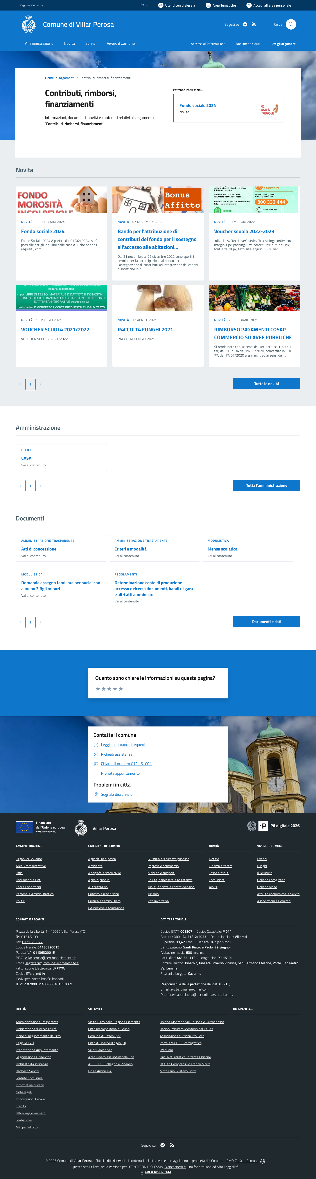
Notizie (214, 858)
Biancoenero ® (175, 1166)
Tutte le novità (266, 384)
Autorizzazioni (98, 887)
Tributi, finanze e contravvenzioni (171, 887)
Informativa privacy (30, 1085)
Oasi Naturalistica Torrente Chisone (185, 1057)
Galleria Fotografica (271, 879)
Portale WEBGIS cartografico (180, 1043)
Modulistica (218, 540)
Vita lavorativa (158, 901)
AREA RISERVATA (155, 1172)
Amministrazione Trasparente (37, 1022)
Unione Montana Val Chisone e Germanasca (192, 1022)
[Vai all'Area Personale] (268, 5)
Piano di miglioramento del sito (38, 1036)
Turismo (153, 894)
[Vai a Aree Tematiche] (220, 5)
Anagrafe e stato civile (104, 872)
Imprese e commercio (163, 865)
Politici (20, 901)
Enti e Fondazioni (28, 887)
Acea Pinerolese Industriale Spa (111, 1057)
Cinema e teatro (220, 865)
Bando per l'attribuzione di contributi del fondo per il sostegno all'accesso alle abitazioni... (157, 239)
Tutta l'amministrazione (266, 485)
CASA (26, 458)
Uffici (26, 449)
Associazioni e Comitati (274, 901)
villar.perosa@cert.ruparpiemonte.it (50, 957)
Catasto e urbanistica (103, 894)
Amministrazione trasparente (48, 540)
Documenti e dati (266, 622)
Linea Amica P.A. (100, 1071)
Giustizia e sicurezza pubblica (168, 858)
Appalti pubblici (99, 879)
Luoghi (262, 865)
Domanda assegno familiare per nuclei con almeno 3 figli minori (60, 585)
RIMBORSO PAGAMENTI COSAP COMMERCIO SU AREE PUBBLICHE (253, 333)
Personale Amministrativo (35, 894)
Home (49, 77)
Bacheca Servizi (27, 1071)
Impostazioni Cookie (30, 1099)
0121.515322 (32, 942)
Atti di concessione (38, 548)
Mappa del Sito (27, 1127)
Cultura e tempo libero (104, 901)
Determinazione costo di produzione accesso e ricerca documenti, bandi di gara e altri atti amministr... (154, 588)
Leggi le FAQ (25, 1043)
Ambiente (95, 865)
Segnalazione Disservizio (33, 1057)
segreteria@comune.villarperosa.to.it (52, 963)
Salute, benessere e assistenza (170, 879)
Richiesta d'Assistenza (32, 1064)
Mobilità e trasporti (161, 872)
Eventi (262, 858)
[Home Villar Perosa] (67, 24)
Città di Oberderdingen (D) (107, 1043)
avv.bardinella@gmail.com (189, 989)
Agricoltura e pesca (102, 858)
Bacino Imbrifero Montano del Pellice (186, 1029)
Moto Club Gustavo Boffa (178, 1071)
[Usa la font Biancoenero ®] (176, 5)
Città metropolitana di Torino (108, 1029)
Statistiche (24, 1120)
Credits (21, 1106)
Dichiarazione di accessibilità (36, 1029)
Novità (27, 221)
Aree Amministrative (31, 865)
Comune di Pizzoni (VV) (104, 1036)
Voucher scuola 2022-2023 (244, 231)
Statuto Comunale (29, 1078)
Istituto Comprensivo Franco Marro (185, 1064)
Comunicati (217, 879)
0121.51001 (30, 936)
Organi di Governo (29, 858)
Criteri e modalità (131, 548)
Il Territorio (264, 872)
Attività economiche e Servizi (278, 894)
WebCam (166, 1050)
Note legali (24, 1092)
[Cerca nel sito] (291, 24)
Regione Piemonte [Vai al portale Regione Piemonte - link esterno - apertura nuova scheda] (31, 5)
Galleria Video (267, 887)
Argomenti (67, 77)
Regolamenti (126, 574)
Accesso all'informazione (208, 43)
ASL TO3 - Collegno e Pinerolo (110, 1064)
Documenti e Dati (28, 879)
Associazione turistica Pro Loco (182, 1036)
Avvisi (213, 887)
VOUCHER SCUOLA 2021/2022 (55, 329)
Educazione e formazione (106, 908)
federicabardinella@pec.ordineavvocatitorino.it (201, 994)
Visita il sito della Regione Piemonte (114, 1022)
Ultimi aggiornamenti (31, 1113)
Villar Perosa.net (100, 1050)
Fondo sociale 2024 (198, 105)
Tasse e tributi (219, 872)
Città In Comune (247, 1160)
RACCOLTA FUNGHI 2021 (145, 329)
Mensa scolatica (222, 548)
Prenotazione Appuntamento (37, 1050)
